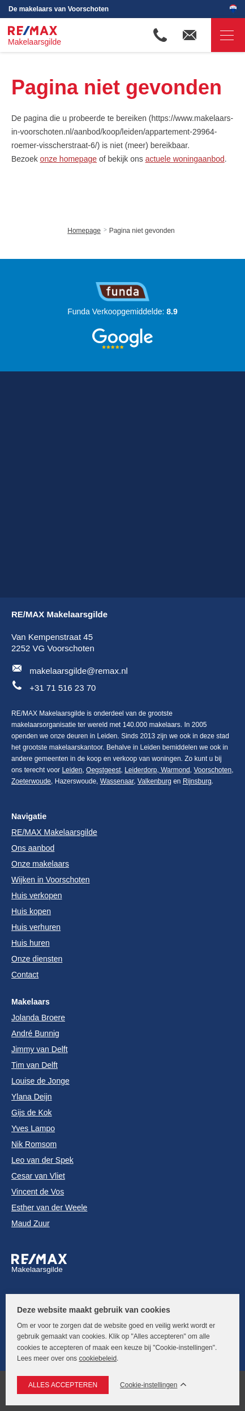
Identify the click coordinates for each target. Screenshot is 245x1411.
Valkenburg (154, 781)
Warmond (174, 770)
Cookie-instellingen (148, 1385)
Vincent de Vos (37, 1191)
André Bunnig (35, 1033)
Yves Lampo (33, 1128)
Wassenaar (117, 781)
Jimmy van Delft (39, 1049)
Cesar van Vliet (38, 1175)
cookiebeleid (98, 1358)
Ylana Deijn (31, 1096)
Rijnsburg (197, 781)
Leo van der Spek (42, 1160)
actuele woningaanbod (185, 158)
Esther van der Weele (49, 1207)
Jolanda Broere (38, 1017)
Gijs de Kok (31, 1112)
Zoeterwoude (31, 781)
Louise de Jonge (40, 1080)
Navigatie (222, 35)
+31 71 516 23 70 (62, 687)
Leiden (72, 770)
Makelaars (30, 1001)
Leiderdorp (140, 770)
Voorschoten (212, 770)
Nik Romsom (34, 1144)
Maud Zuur (30, 1223)
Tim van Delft (34, 1065)
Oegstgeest (103, 770)
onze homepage (68, 158)
